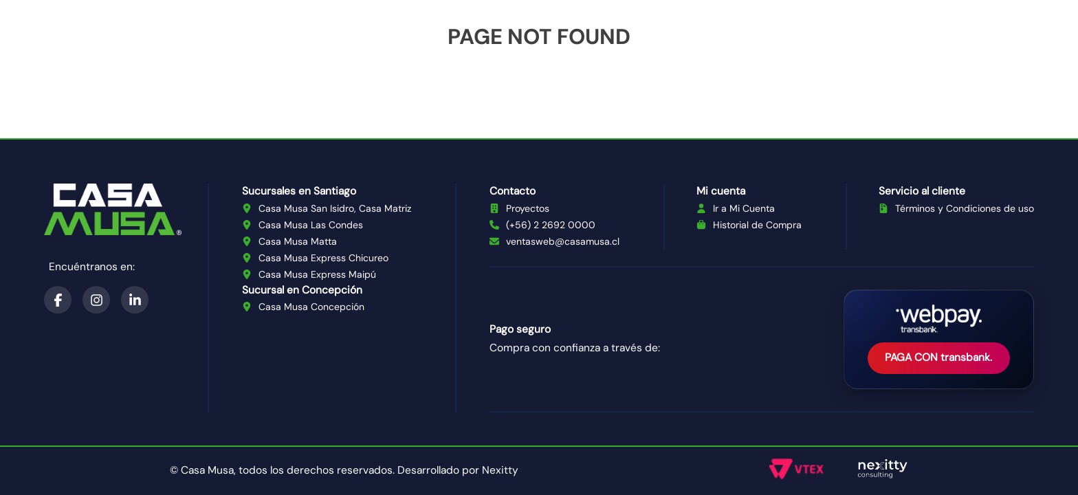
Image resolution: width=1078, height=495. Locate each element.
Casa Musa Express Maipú (317, 274)
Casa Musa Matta (297, 241)
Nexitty (500, 470)
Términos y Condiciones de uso (964, 208)
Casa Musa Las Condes (310, 225)
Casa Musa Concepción (311, 306)
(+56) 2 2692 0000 (550, 225)
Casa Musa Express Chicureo (323, 258)
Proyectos (527, 208)
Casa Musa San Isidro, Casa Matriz (334, 208)
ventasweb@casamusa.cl (562, 241)
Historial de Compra (757, 225)
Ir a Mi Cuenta (744, 208)
